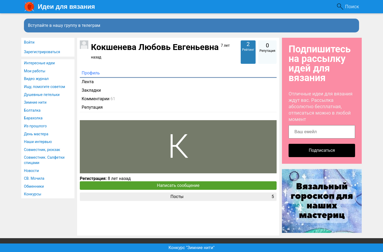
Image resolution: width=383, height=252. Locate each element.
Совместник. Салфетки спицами (44, 160)
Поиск (352, 6)
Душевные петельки (42, 95)
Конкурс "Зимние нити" (191, 247)
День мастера (36, 134)
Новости (31, 171)
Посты (222, 196)
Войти (29, 42)
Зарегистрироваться (42, 52)
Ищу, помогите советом (44, 87)
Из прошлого (35, 126)
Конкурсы (32, 194)
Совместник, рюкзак (42, 150)
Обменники (34, 186)
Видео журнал (36, 79)
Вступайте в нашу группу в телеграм (64, 25)
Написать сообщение (178, 185)
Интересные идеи (39, 63)
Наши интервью (38, 142)
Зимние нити (35, 102)
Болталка (32, 110)
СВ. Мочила (34, 178)
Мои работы (34, 71)
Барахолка (33, 118)
